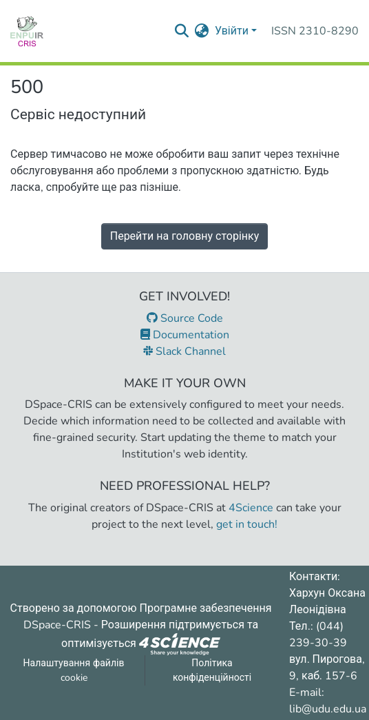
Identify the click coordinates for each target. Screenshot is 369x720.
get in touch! (246, 524)
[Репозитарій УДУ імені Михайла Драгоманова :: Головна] (26, 31)
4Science (251, 507)
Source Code (185, 318)
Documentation (184, 334)
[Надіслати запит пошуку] (182, 31)
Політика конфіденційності (212, 670)
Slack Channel (184, 351)
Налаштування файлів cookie (74, 670)
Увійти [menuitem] (232, 31)
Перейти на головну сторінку (185, 236)
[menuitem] (202, 31)
